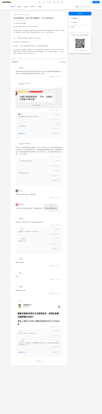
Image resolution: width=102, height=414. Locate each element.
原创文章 (27, 14)
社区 (58, 2)
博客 (54, 2)
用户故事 (49, 2)
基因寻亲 (33, 6)
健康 (40, 2)
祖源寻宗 (26, 6)
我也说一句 (56, 133)
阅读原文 (25, 154)
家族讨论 (19, 6)
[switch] (62, 62)
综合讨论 (13, 6)
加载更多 (39, 361)
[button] (63, 15)
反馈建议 (40, 6)
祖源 (44, 2)
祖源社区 (15, 14)
